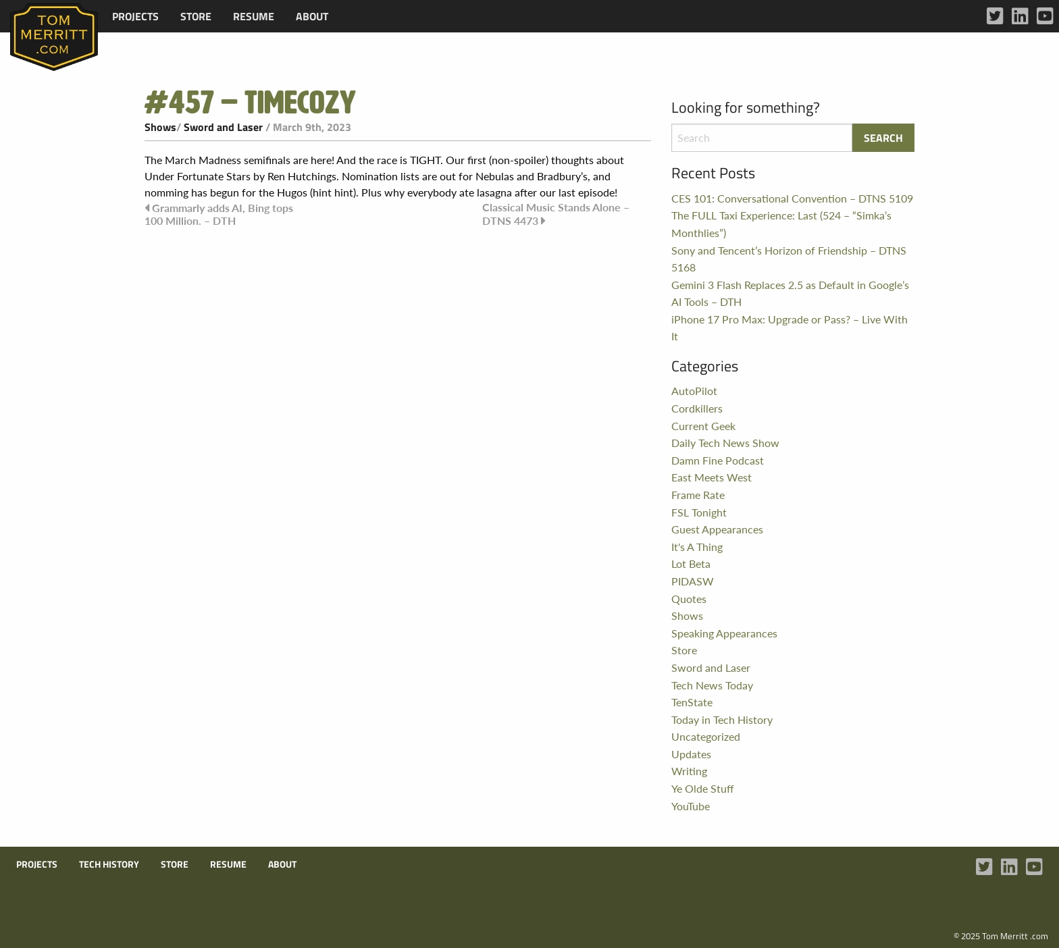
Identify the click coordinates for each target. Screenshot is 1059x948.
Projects (135, 16)
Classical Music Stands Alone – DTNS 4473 (555, 213)
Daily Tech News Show (725, 442)
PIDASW (692, 581)
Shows (160, 127)
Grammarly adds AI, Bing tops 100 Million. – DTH (219, 214)
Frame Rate (698, 494)
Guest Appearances (717, 529)
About (312, 16)
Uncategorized (705, 736)
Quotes (688, 598)
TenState (692, 702)
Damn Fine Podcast (717, 460)
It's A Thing (697, 546)
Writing (689, 771)
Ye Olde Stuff (702, 788)
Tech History (109, 864)
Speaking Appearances (724, 633)
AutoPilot (694, 390)
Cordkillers (697, 408)
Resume (253, 16)
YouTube (690, 806)
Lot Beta (691, 563)
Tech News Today (712, 685)
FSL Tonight (699, 512)
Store (195, 16)
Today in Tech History (722, 719)
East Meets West (711, 477)
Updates (691, 754)
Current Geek (703, 425)
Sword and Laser (223, 127)
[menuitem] (135, 16)
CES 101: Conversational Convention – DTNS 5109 (792, 198)
